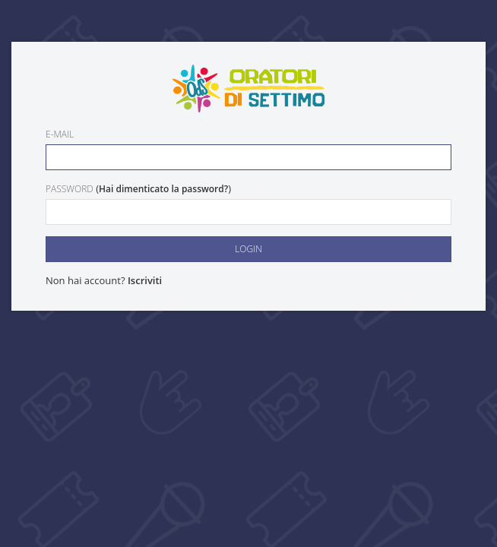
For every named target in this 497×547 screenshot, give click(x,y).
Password (69, 188)
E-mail (60, 134)
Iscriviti (145, 280)
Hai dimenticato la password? (163, 188)
